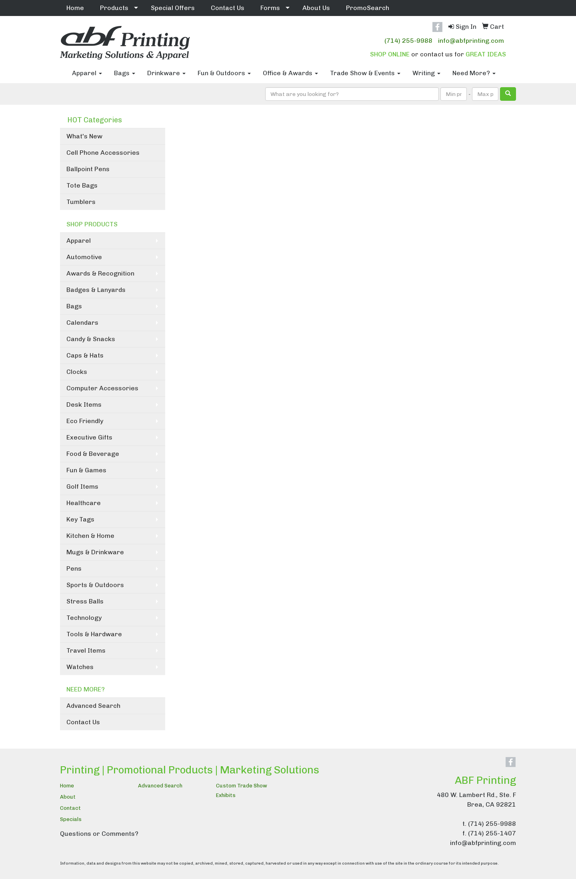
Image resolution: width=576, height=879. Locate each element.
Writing (426, 73)
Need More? (474, 73)
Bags (124, 73)
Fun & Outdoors (224, 73)
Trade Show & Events (365, 73)
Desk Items (84, 404)
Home (75, 8)
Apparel (87, 73)
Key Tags (80, 519)
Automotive (84, 257)
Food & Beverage (92, 453)
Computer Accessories (102, 388)
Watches (80, 667)
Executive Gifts (89, 437)
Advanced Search (93, 705)
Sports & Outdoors (95, 585)
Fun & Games (86, 470)
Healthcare (83, 503)
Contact (70, 808)
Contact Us (227, 8)
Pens (74, 568)
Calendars (82, 322)
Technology (84, 617)
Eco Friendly (84, 421)
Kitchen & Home (90, 535)
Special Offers (173, 8)
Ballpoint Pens (88, 169)
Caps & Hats (85, 355)
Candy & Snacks (90, 339)
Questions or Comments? (99, 833)
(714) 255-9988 (408, 40)
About (68, 797)
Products (114, 8)
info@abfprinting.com (471, 40)
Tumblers (81, 202)
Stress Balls (85, 601)
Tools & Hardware (94, 634)
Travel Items (86, 650)
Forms (270, 8)
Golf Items (82, 486)
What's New (84, 136)
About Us (316, 8)
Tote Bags (82, 185)
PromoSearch (367, 8)
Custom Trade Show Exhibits (241, 790)
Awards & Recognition (100, 273)
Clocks (76, 372)
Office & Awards (290, 73)
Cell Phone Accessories (103, 152)
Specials (71, 819)
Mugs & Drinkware (95, 552)
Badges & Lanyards (96, 290)
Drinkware (166, 73)
